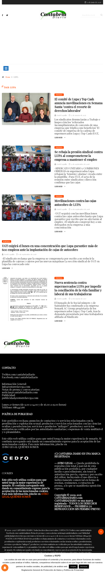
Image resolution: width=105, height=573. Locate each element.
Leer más (59, 137)
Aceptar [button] (73, 567)
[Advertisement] (52, 42)
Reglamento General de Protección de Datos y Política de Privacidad (52, 570)
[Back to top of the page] (101, 532)
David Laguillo (62, 115)
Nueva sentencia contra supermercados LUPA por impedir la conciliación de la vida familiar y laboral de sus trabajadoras (77, 288)
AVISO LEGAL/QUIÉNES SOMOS (25, 495)
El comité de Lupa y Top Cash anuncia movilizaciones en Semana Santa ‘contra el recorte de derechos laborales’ (78, 105)
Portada (59, 95)
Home (7, 77)
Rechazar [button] (83, 567)
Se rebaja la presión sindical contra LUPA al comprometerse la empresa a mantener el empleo (78, 156)
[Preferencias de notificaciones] (4, 567)
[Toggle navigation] (6, 68)
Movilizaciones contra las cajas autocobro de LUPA (75, 203)
